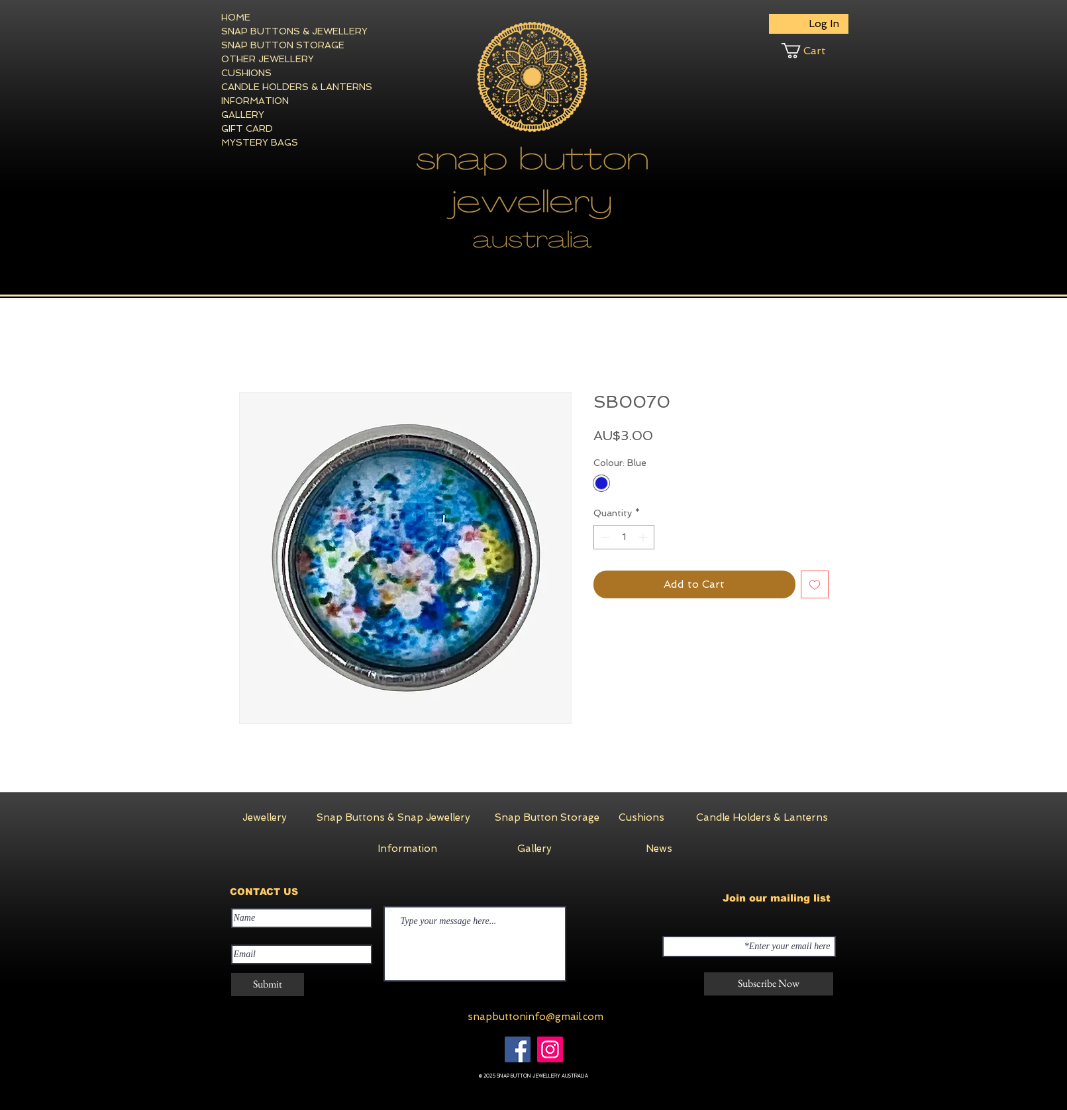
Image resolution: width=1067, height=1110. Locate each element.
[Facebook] (518, 1049)
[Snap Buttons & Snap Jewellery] (393, 817)
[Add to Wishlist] (815, 584)
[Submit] (267, 984)
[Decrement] (603, 537)
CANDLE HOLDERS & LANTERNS (269, 86)
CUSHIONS (246, 73)
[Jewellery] (264, 817)
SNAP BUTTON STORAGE (269, 45)
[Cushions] (641, 817)
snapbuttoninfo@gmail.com (535, 1017)
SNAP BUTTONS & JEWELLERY (269, 31)
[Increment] (644, 537)
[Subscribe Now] (768, 983)
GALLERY (242, 114)
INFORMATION (255, 100)
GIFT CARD (247, 128)
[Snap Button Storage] (547, 817)
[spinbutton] (624, 537)
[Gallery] (534, 848)
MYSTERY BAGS (259, 142)
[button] (815, 50)
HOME (235, 17)
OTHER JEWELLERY (267, 59)
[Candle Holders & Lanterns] (762, 817)
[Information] (407, 848)
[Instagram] (550, 1049)
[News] (659, 848)
